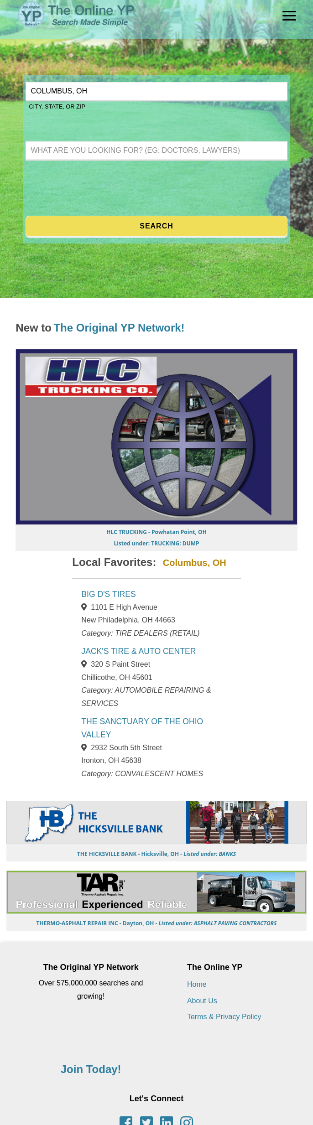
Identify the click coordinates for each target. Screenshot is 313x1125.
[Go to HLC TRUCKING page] (156, 535)
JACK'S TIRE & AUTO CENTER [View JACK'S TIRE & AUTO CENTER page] (138, 651)
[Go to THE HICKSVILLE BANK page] (156, 849)
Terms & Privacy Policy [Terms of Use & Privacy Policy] (224, 1017)
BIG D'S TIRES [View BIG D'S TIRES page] (108, 594)
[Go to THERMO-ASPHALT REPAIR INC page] (156, 919)
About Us (202, 1001)
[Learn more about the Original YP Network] (118, 329)
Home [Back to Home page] (197, 984)
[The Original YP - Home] (68, 31)
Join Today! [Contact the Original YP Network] (91, 1069)
